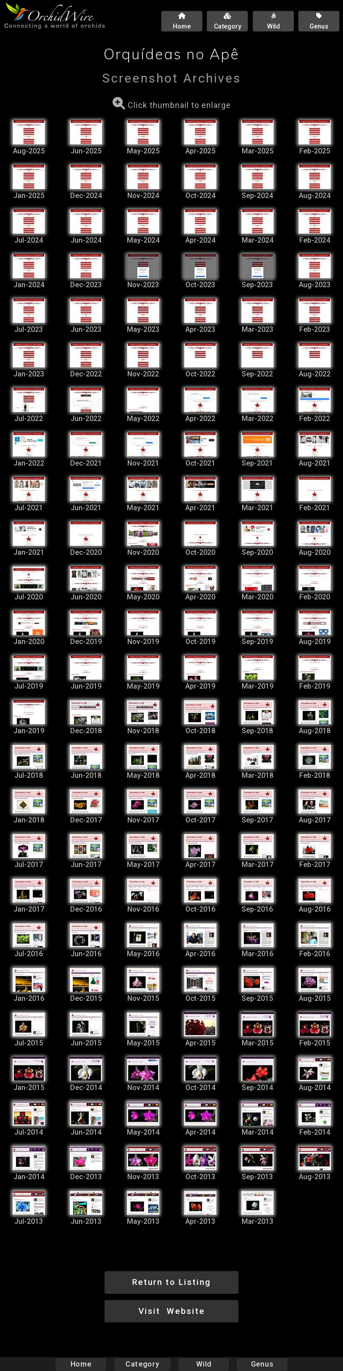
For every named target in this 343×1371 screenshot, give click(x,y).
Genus (262, 1364)
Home (81, 1364)
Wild (203, 1364)
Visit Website (171, 1311)
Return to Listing (171, 1282)
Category (142, 1364)
